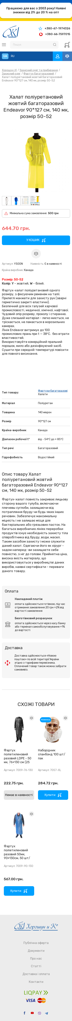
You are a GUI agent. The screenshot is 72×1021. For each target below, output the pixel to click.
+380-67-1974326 (57, 28)
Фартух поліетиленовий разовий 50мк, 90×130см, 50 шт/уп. (17, 854)
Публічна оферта (36, 943)
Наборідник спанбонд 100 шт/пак (51, 754)
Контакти (36, 982)
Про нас (36, 958)
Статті (36, 966)
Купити (50, 795)
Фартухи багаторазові (53, 390)
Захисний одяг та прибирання (39, 70)
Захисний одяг (11, 73)
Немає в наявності (19, 795)
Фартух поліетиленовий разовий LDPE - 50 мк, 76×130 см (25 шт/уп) (17, 758)
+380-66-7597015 (57, 34)
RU (12, 56)
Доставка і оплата (36, 974)
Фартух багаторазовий (38, 73)
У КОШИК (33, 240)
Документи (36, 951)
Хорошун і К (9, 70)
